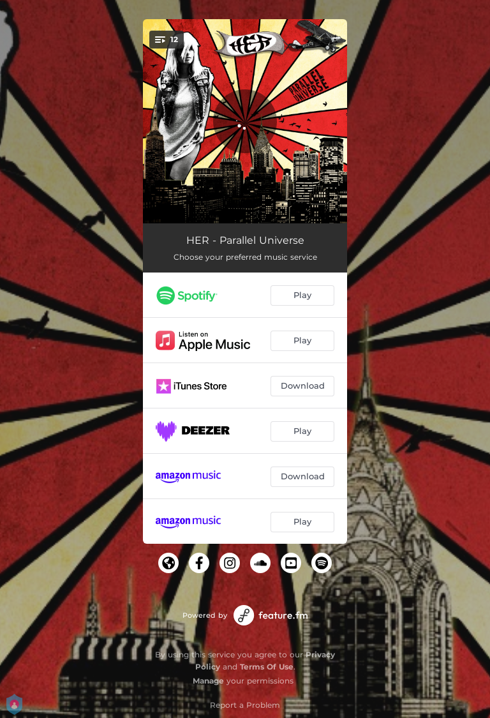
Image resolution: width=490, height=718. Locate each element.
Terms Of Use (266, 666)
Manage (208, 680)
